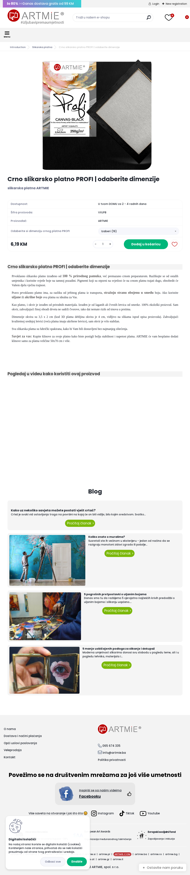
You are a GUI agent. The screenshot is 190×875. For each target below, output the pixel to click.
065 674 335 (111, 746)
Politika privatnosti (112, 760)
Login (155, 4)
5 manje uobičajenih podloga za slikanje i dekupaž (119, 649)
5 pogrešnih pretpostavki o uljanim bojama (115, 594)
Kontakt (9, 757)
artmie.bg (171, 854)
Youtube (150, 813)
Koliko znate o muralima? (106, 537)
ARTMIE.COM (122, 854)
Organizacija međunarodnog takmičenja (107, 839)
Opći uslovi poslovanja (20, 743)
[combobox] (138, 231)
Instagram (102, 813)
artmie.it (118, 859)
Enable (76, 861)
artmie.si (90, 854)
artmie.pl (104, 854)
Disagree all (52, 861)
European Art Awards (97, 831)
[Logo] (36, 17)
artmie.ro (156, 854)
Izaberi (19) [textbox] (109, 231)
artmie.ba (141, 854)
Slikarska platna (42, 47)
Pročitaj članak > (80, 523)
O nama (10, 729)
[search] (149, 19)
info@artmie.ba (114, 753)
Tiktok (127, 813)
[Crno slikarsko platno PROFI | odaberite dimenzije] (95, 113)
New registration (176, 4)
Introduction (18, 47)
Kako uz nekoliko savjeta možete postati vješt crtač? (53, 510)
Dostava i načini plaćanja (23, 736)
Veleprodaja (13, 750)
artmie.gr (103, 859)
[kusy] (103, 244)
